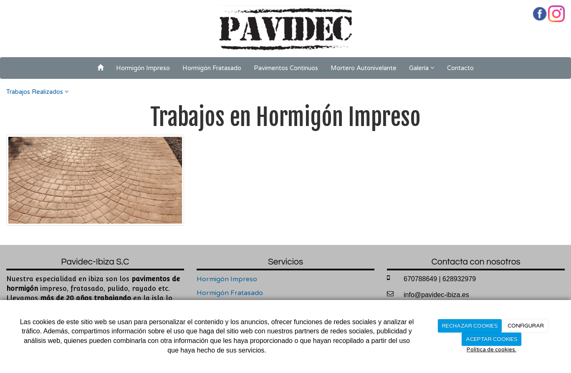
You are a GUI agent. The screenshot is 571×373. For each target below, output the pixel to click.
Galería (422, 68)
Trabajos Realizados (37, 92)
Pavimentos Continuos (286, 68)
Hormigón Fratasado (211, 68)
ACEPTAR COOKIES (492, 339)
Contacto (460, 68)
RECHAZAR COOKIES (470, 326)
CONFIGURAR (526, 326)
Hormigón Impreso (143, 68)
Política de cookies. (491, 349)
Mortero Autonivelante (364, 68)
